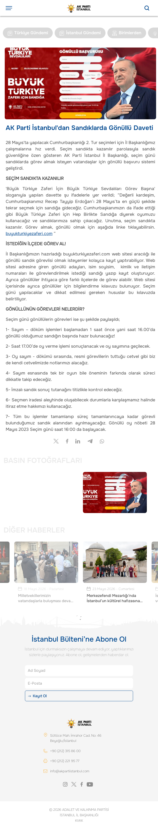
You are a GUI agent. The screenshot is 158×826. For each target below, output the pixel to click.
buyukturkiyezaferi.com (29, 233)
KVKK (79, 821)
